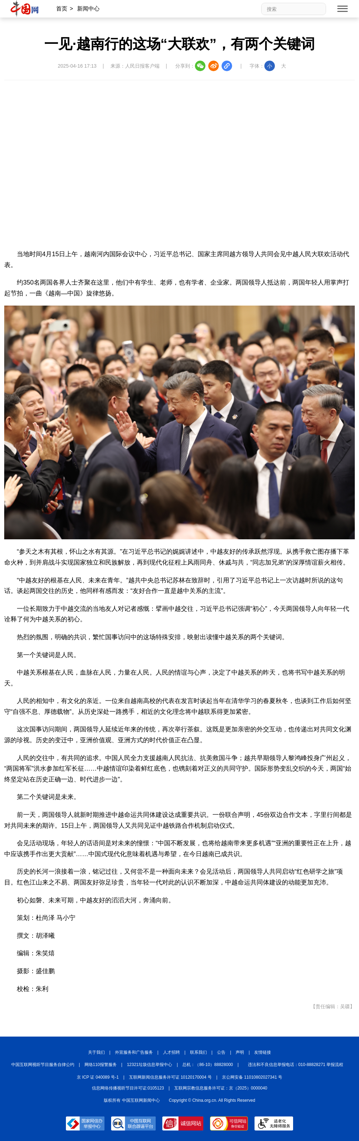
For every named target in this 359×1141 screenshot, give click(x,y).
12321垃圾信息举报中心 (149, 1064)
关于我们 (96, 1052)
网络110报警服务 (100, 1064)
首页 (61, 9)
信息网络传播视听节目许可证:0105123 (128, 1088)
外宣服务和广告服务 (134, 1052)
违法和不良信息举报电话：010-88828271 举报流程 (296, 1064)
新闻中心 (88, 9)
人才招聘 (171, 1052)
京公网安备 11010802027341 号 (252, 1077)
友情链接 (262, 1052)
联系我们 (198, 1052)
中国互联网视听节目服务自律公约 (42, 1064)
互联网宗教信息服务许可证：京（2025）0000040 (220, 1088)
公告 (221, 1052)
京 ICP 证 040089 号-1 (98, 1077)
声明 (240, 1052)
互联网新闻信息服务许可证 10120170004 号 (170, 1077)
